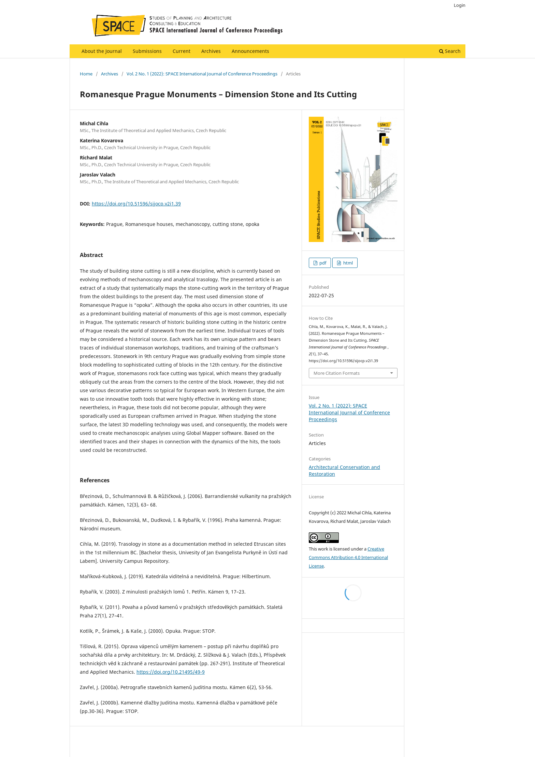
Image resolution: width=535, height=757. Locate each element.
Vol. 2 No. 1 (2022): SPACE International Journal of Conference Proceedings (202, 74)
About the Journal (102, 51)
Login (459, 5)
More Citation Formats (337, 373)
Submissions (147, 51)
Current (181, 51)
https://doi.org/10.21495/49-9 (170, 672)
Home (86, 74)
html (347, 263)
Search (450, 51)
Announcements (250, 51)
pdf (322, 263)
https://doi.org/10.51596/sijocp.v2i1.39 (136, 203)
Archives (211, 51)
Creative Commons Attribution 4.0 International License (348, 557)
